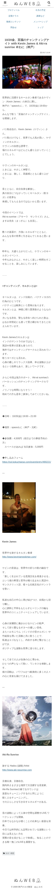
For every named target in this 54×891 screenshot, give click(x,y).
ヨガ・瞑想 (8, 853)
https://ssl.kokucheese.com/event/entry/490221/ (26, 462)
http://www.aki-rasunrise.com (17, 770)
